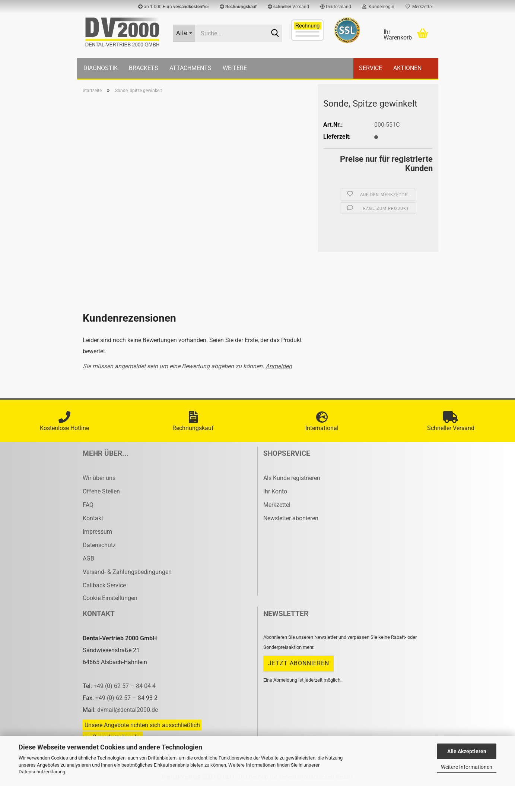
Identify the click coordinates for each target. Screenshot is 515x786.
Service (370, 68)
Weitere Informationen (466, 767)
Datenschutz (99, 545)
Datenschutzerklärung (42, 771)
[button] (336, 6)
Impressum (97, 531)
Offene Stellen (101, 491)
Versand (288, 6)
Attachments (190, 68)
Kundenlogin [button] (378, 6)
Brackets (143, 68)
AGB (88, 558)
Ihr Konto (275, 491)
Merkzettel (419, 6)
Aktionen (407, 68)
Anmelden (279, 366)
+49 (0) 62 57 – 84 (120, 697)
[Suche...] (184, 33)
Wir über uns (99, 478)
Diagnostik (100, 68)
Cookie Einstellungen (110, 598)
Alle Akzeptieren (466, 751)
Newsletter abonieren (290, 518)
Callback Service (104, 585)
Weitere (235, 68)
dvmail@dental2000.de (127, 709)
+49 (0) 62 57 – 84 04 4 (124, 685)
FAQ (88, 504)
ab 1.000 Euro (173, 6)
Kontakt (93, 518)
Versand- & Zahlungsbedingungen (127, 571)
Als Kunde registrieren (291, 478)
